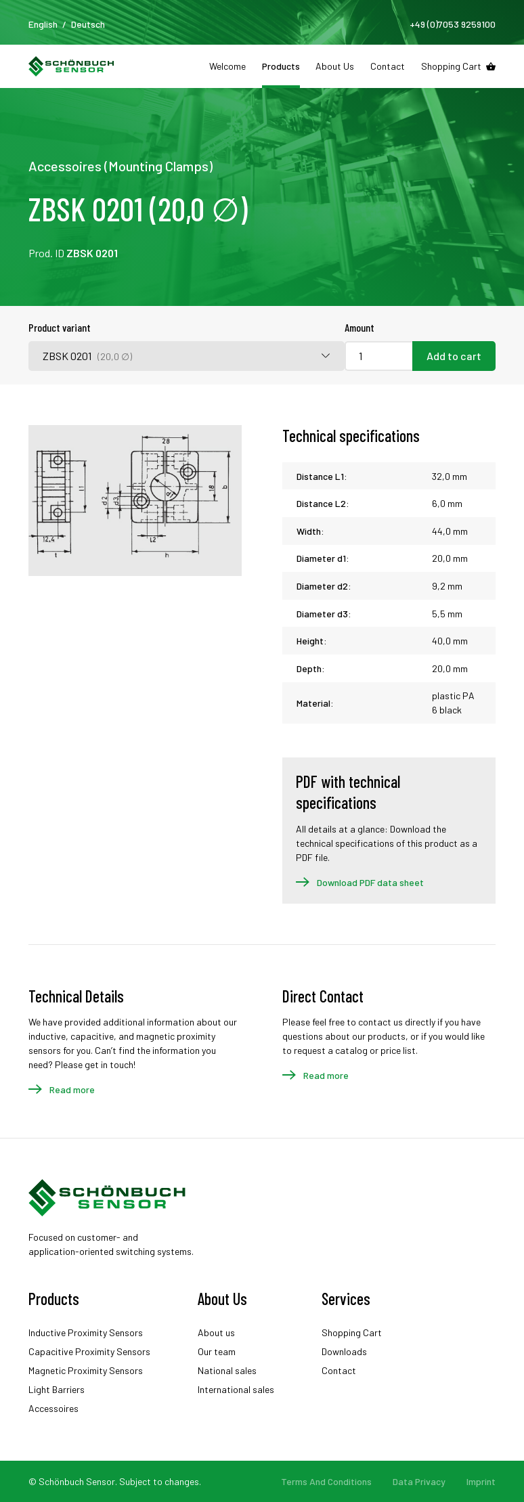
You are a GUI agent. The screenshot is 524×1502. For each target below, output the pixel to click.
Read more (72, 1089)
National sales (227, 1370)
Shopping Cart (451, 66)
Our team (217, 1351)
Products (281, 66)
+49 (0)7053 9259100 (453, 24)
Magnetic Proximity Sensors (85, 1370)
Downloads (344, 1351)
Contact (387, 66)
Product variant (59, 327)
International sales (236, 1389)
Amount (359, 327)
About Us (334, 66)
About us (216, 1332)
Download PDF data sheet (370, 882)
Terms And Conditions (326, 1481)
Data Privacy (419, 1481)
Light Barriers (56, 1389)
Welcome (227, 66)
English (43, 24)
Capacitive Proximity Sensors (89, 1351)
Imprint (481, 1481)
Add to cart (454, 355)
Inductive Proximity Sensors (85, 1332)
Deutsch (88, 24)
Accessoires (53, 1408)
